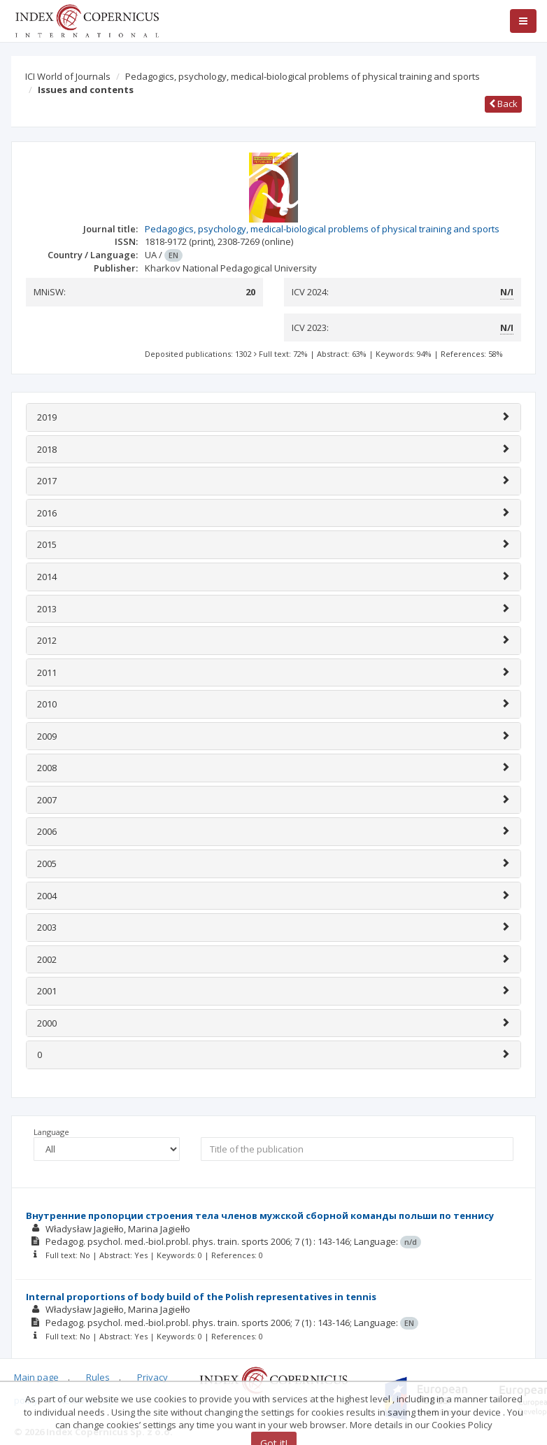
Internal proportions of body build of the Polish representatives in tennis (201, 1296)
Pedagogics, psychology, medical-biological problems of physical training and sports (302, 76)
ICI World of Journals (68, 76)
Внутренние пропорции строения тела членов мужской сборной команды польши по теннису (260, 1215)
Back (503, 103)
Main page (36, 1377)
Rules (98, 1377)
